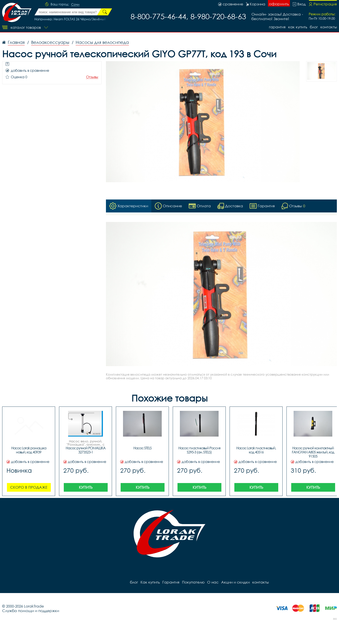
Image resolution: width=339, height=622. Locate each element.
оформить (279, 4)
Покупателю (193, 582)
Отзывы (92, 77)
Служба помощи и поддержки (30, 610)
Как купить (297, 27)
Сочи (75, 4)
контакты (328, 27)
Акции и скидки (235, 582)
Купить (86, 487)
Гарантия (277, 27)
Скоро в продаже (28, 487)
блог (314, 27)
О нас (213, 582)
